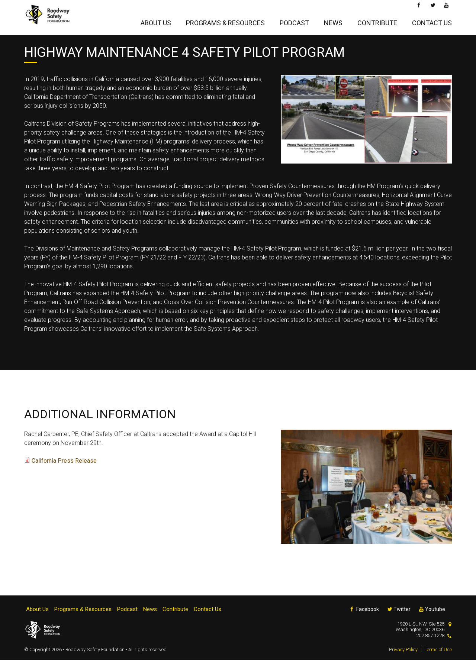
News (333, 21)
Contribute (377, 21)
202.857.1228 (430, 647)
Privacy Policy (403, 662)
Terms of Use (438, 662)
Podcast (294, 21)
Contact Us (432, 21)
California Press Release (64, 472)
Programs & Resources (225, 21)
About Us (156, 21)
